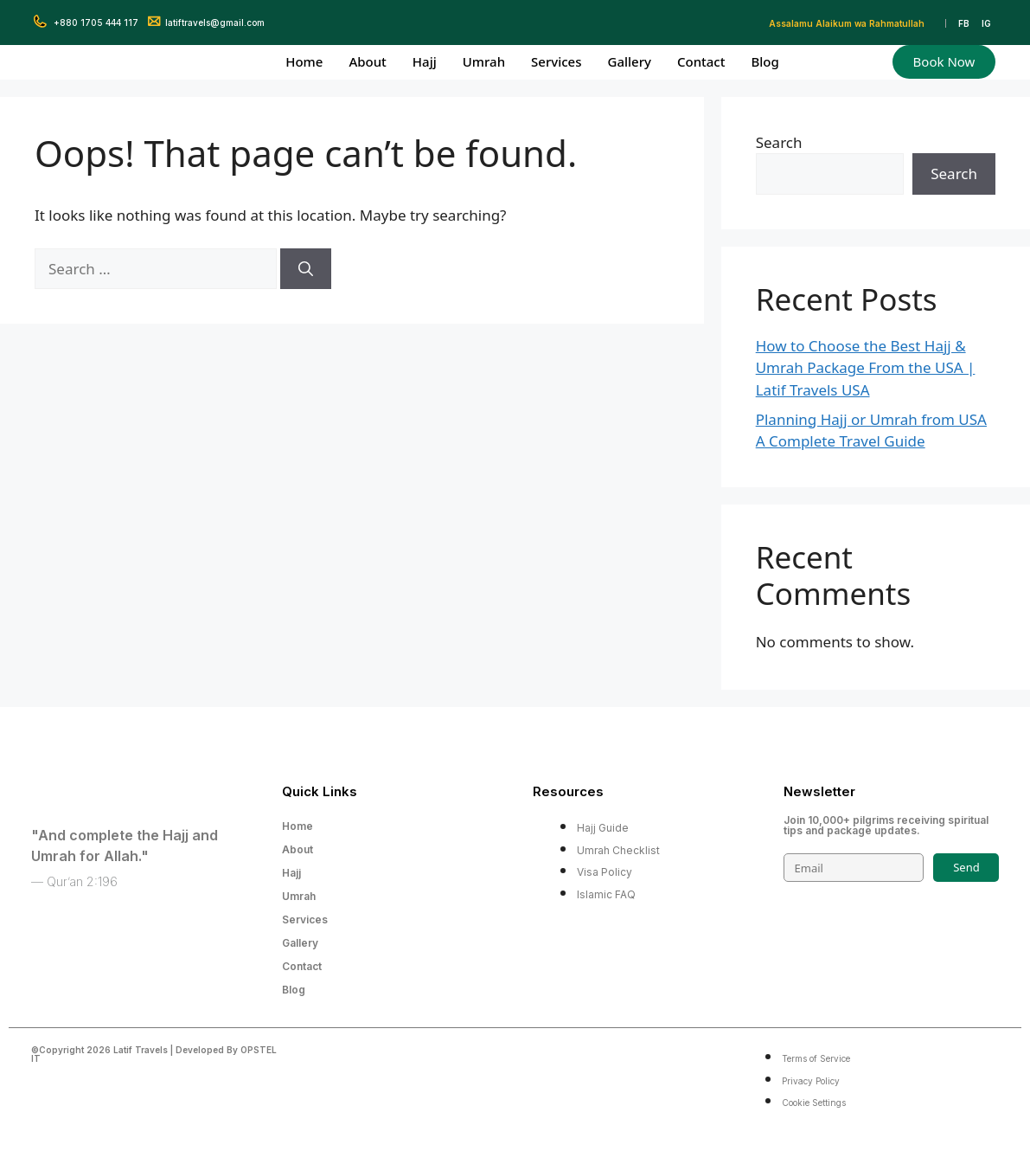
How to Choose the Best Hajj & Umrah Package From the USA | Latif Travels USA (866, 368)
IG (986, 23)
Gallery (628, 61)
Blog (764, 61)
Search (779, 142)
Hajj (425, 61)
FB (963, 23)
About (367, 61)
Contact (701, 61)
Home (304, 61)
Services (556, 61)
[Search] (305, 269)
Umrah (484, 61)
